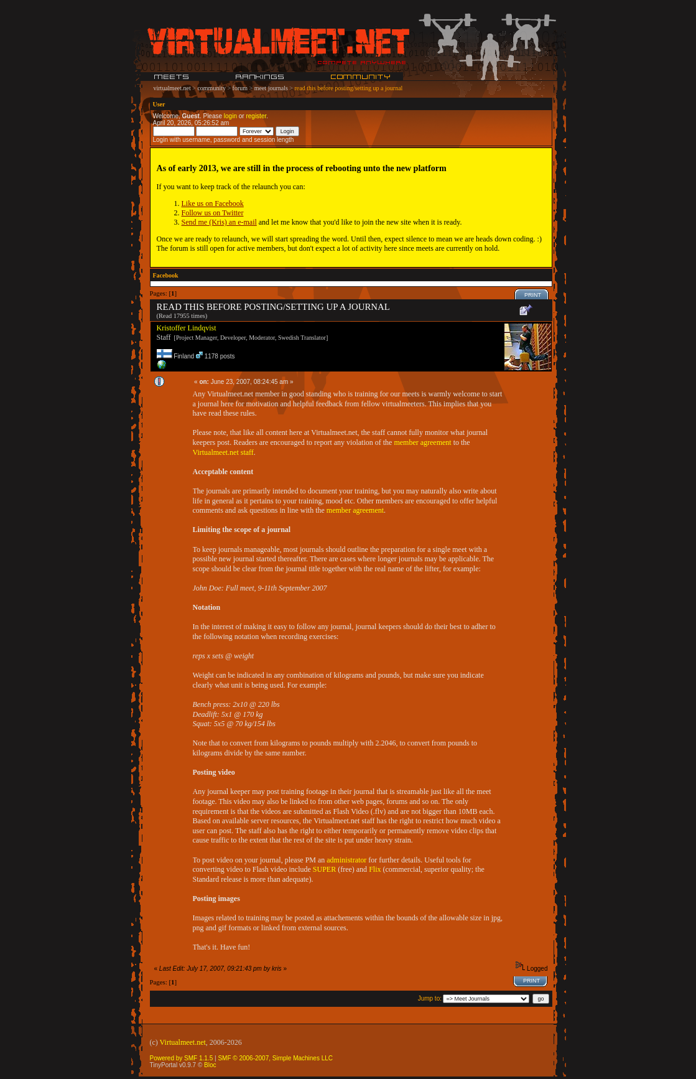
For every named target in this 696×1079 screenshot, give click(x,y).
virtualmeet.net (172, 88)
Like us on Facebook (213, 203)
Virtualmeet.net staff (223, 452)
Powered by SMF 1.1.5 (181, 1058)
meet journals (271, 88)
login (230, 116)
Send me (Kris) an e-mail (219, 222)
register (256, 116)
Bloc (210, 1065)
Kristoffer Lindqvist (186, 328)
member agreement (422, 442)
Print (532, 295)
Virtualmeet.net (183, 1042)
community (211, 88)
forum (240, 88)
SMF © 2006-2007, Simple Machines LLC (275, 1058)
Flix (375, 869)
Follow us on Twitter (213, 212)
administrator (346, 860)
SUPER (324, 869)
